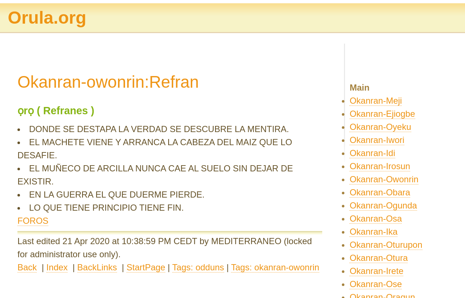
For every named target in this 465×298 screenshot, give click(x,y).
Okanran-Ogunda (383, 205)
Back (27, 267)
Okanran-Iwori (376, 140)
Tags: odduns (198, 267)
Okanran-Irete (376, 271)
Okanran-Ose (375, 284)
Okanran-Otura (378, 258)
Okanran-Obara (379, 192)
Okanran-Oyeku (380, 127)
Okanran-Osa (375, 218)
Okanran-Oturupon (385, 245)
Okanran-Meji (375, 101)
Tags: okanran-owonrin (275, 267)
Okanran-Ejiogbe (382, 114)
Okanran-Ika (373, 232)
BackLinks (97, 267)
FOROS (32, 221)
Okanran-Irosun (379, 166)
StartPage (145, 267)
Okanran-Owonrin (383, 179)
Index (57, 267)
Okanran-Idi (372, 153)
